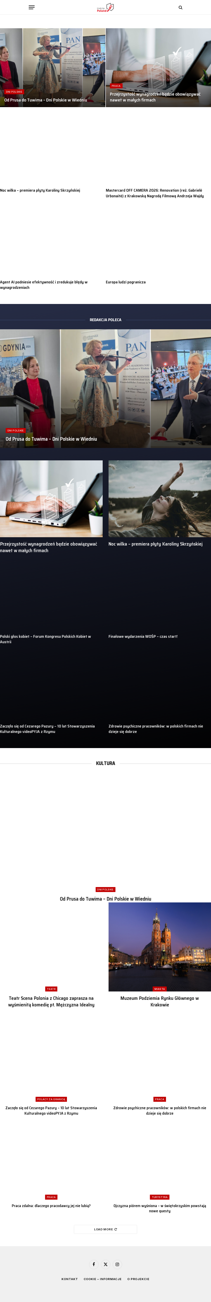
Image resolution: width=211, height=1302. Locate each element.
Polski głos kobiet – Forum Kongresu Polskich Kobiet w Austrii (45, 639)
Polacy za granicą (51, 1099)
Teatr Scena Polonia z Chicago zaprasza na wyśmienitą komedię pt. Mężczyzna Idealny (51, 1001)
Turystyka (160, 1197)
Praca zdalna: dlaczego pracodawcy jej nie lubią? (51, 1205)
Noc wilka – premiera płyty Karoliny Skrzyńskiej (40, 190)
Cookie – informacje (103, 1279)
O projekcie (138, 1279)
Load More (105, 1229)
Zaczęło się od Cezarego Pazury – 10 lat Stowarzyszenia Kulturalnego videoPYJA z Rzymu (47, 729)
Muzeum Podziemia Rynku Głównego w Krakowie (160, 1001)
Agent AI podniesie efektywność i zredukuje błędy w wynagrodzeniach (44, 284)
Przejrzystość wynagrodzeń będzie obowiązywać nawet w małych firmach (155, 97)
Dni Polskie (14, 91)
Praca (116, 85)
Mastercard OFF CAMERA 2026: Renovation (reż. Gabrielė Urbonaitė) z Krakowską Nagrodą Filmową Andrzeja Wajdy (155, 193)
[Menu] (32, 7)
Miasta (159, 989)
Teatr (51, 989)
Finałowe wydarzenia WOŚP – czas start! (143, 636)
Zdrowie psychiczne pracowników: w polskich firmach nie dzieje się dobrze (156, 729)
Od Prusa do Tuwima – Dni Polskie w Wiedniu (45, 100)
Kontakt (70, 1279)
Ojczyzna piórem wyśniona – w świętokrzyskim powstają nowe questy (160, 1208)
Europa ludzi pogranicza (126, 282)
